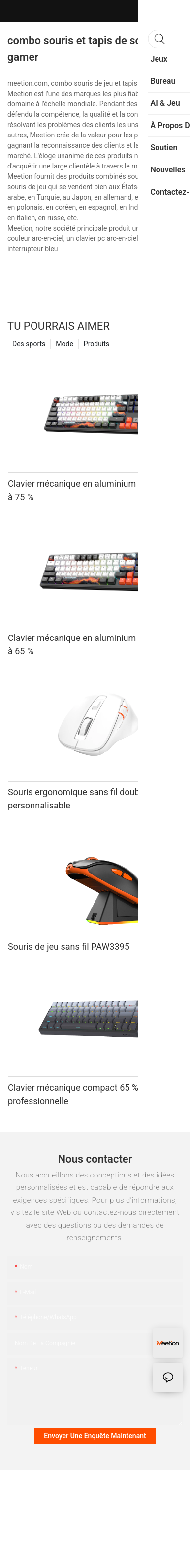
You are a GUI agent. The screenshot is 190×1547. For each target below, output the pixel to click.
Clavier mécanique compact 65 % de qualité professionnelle (93, 1094)
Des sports (28, 344)
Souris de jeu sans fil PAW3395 (68, 947)
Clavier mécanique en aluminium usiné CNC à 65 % (94, 644)
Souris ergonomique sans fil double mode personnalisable (89, 798)
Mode (64, 344)
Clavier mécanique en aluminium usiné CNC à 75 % (94, 490)
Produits (96, 344)
